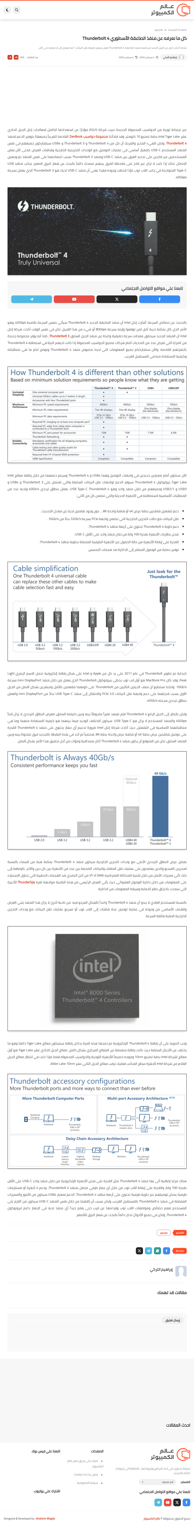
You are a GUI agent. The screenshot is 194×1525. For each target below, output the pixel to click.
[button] (166, 1250)
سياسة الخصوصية (90, 1483)
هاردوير (43, 10)
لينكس (87, 10)
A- (9, 57)
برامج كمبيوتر (139, 10)
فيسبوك (106, 10)
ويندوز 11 (117, 10)
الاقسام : (185, 1482)
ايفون (61, 10)
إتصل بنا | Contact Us (88, 1474)
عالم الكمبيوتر (151, 1518)
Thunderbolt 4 (176, 143)
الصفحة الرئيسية (177, 29)
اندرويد (70, 10)
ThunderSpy (26, 882)
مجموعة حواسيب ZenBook (88, 136)
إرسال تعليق (172, 1320)
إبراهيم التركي (170, 57)
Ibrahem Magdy (45, 1518)
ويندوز (127, 10)
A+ (16, 57)
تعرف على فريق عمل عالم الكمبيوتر (85, 1463)
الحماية (96, 10)
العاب (79, 10)
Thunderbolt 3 (59, 336)
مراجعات (52, 10)
